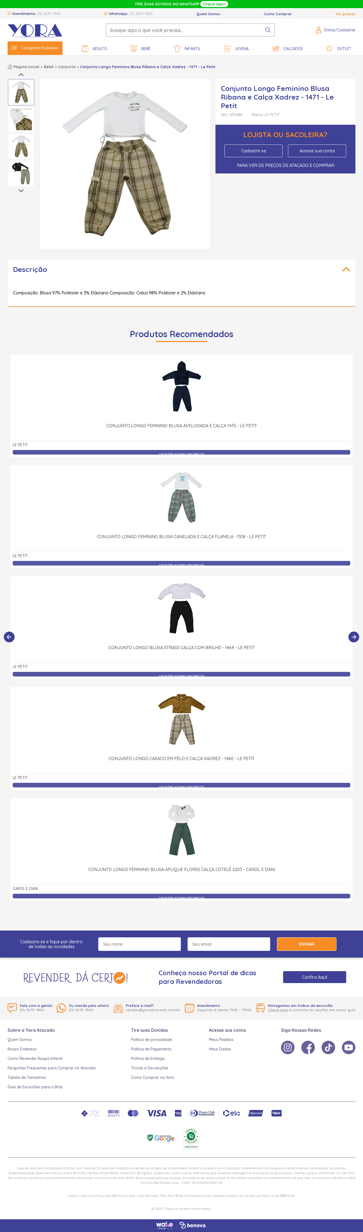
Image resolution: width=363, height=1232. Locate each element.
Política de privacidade (151, 1039)
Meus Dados (220, 1049)
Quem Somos (208, 14)
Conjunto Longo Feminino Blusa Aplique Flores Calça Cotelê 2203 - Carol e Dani (181, 869)
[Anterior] (9, 637)
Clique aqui (278, 1010)
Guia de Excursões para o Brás (35, 1087)
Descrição (30, 269)
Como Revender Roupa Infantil (35, 1058)
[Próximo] (353, 637)
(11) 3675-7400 (49, 13)
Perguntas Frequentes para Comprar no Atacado (52, 1068)
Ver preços (345, 14)
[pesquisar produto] (268, 30)
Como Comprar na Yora (152, 1077)
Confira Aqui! (314, 977)
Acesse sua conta (317, 150)
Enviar (306, 944)
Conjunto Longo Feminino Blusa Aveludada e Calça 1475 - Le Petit (181, 425)
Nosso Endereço (22, 1049)
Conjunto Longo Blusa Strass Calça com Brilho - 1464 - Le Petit (182, 647)
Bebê (140, 48)
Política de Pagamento (151, 1049)
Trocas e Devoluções (149, 1068)
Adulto (94, 48)
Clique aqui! (214, 4)
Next (21, 191)
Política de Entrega (148, 1058)
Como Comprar (278, 14)
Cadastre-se (253, 150)
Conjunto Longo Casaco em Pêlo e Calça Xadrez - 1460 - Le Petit (181, 758)
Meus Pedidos (221, 1039)
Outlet (338, 48)
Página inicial (26, 66)
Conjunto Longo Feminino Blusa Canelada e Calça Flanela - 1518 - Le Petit (181, 536)
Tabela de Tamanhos (27, 1077)
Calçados (288, 48)
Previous (21, 74)
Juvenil (236, 48)
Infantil (187, 48)
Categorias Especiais (35, 47)
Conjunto (67, 66)
